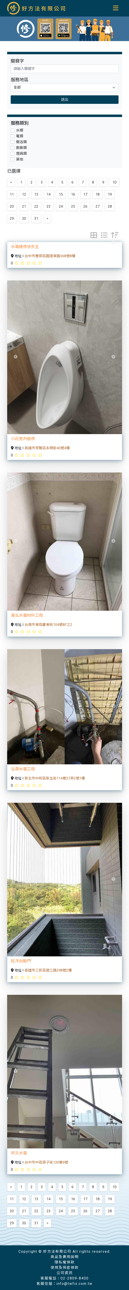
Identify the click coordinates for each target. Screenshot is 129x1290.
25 (73, 206)
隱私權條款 (65, 1262)
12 (24, 194)
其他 (19, 159)
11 (12, 194)
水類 (19, 130)
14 (49, 194)
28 (110, 206)
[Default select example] (65, 87)
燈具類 (21, 153)
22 (36, 206)
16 (73, 194)
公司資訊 (65, 1273)
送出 (64, 99)
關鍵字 (17, 61)
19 (110, 194)
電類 (19, 136)
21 (24, 206)
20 (12, 206)
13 (36, 194)
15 (61, 194)
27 (98, 206)
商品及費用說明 (65, 1257)
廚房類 (21, 148)
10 (115, 182)
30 (24, 218)
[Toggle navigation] (116, 8)
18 (98, 194)
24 (61, 206)
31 (36, 218)
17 (85, 194)
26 (85, 206)
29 (12, 218)
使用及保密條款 (65, 1267)
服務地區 (20, 80)
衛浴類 (21, 142)
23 (49, 206)
